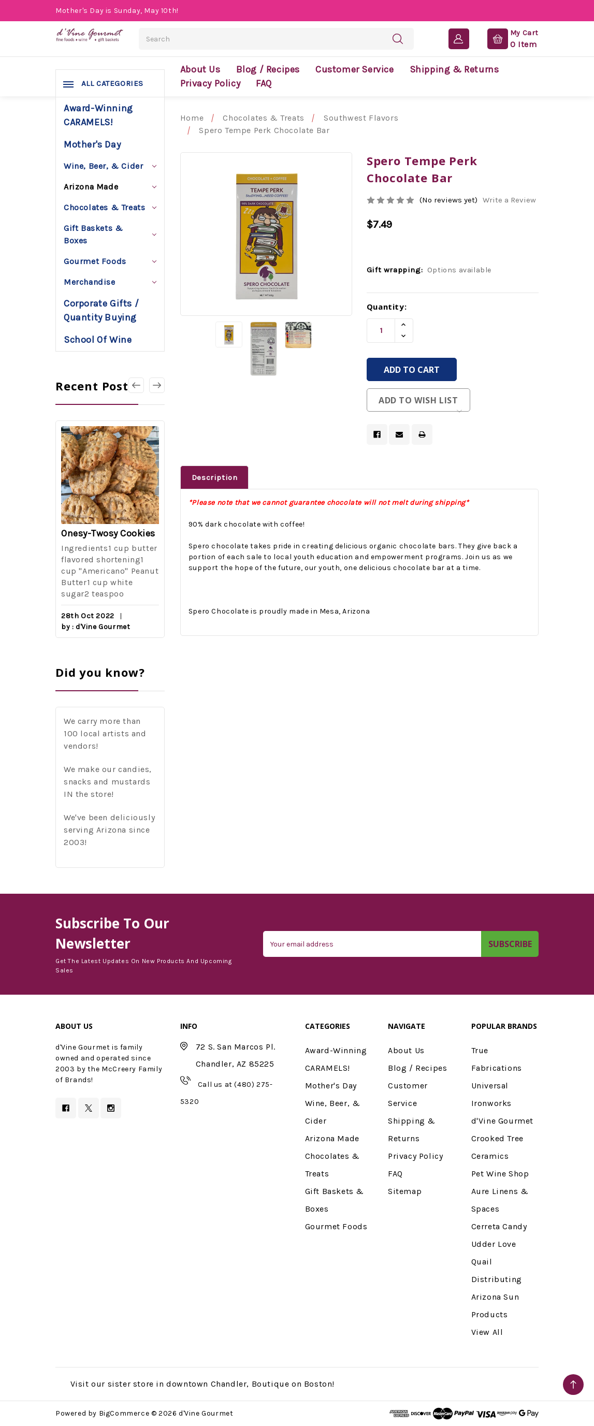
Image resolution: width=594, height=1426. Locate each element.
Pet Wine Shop (500, 1173)
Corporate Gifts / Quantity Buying (101, 310)
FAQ (264, 83)
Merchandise (110, 282)
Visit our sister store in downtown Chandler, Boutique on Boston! (202, 1384)
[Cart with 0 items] (505, 38)
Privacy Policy (210, 83)
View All (487, 1332)
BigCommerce (124, 1413)
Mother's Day (92, 144)
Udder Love (493, 1244)
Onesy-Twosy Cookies (108, 533)
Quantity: (387, 306)
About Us (200, 69)
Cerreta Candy (499, 1226)
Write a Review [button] (509, 200)
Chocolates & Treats (110, 207)
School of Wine (98, 339)
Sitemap (405, 1191)
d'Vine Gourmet (502, 1121)
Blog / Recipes (268, 69)
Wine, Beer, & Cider (110, 166)
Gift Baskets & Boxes (110, 234)
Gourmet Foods (110, 261)
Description (215, 477)
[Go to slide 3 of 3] (136, 385)
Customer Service (354, 69)
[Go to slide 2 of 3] (157, 385)
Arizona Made (110, 187)
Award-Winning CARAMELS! (98, 115)
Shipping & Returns (454, 69)
